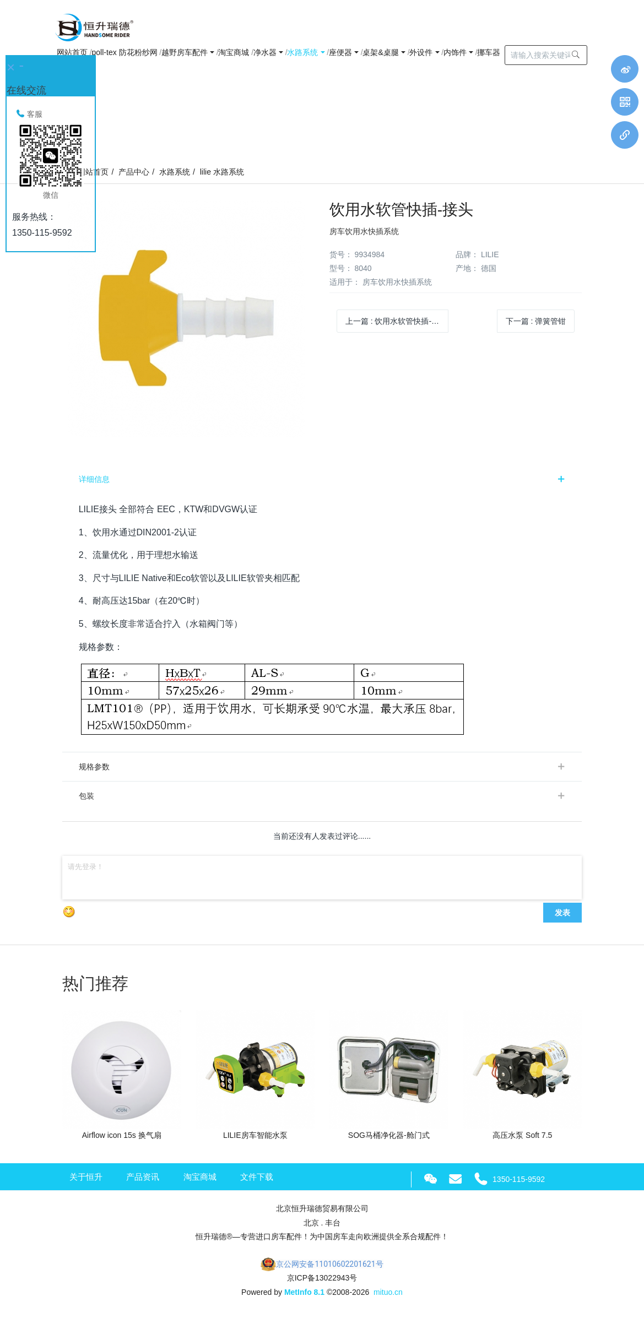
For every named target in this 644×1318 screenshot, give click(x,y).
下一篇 (536, 321)
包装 (86, 795)
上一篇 (396, 321)
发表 (562, 912)
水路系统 (174, 171)
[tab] (322, 479)
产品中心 (133, 171)
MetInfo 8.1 (304, 1292)
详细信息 (94, 479)
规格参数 (94, 766)
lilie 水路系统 (222, 171)
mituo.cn (388, 1292)
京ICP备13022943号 (322, 1277)
